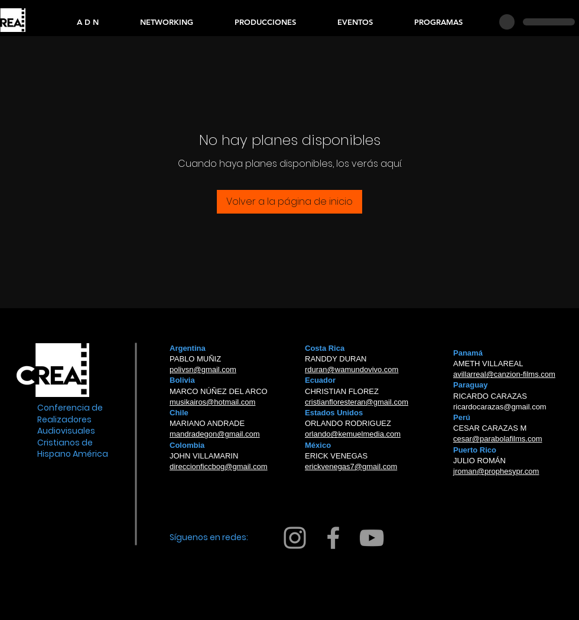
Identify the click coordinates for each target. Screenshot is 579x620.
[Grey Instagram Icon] (295, 538)
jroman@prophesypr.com (496, 471)
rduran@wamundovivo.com (351, 369)
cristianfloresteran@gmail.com (356, 402)
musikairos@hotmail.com (212, 402)
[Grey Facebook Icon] (333, 538)
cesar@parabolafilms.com (497, 438)
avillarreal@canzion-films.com (504, 374)
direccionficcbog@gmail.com (219, 466)
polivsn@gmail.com (203, 369)
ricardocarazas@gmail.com (500, 406)
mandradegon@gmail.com (215, 434)
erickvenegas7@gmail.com (351, 466)
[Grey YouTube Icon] (371, 538)
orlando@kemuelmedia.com (353, 434)
